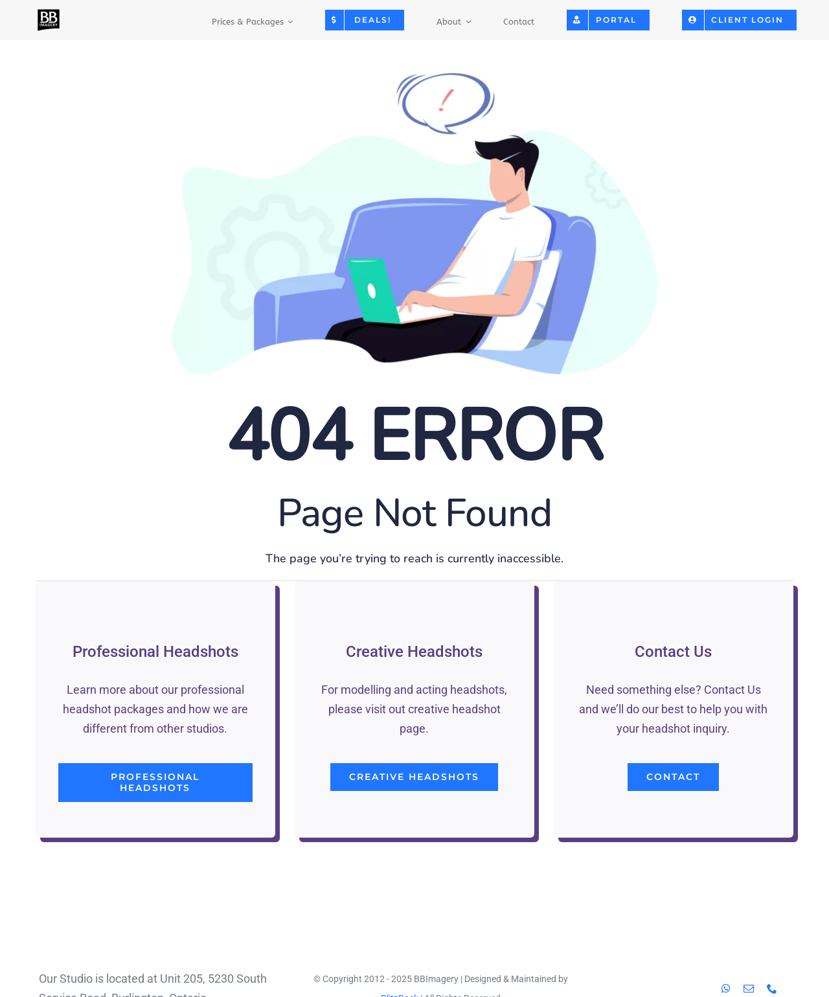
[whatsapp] (726, 988)
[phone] (772, 988)
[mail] (749, 988)
